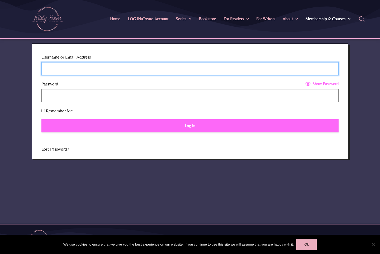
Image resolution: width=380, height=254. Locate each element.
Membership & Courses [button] (327, 18)
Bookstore (207, 18)
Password (49, 84)
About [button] (290, 18)
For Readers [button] (236, 18)
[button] (183, 19)
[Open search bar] (361, 19)
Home (115, 18)
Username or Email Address (66, 57)
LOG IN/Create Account (148, 18)
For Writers (265, 18)
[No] (373, 244)
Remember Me (57, 110)
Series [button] (183, 18)
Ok (306, 244)
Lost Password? (55, 149)
